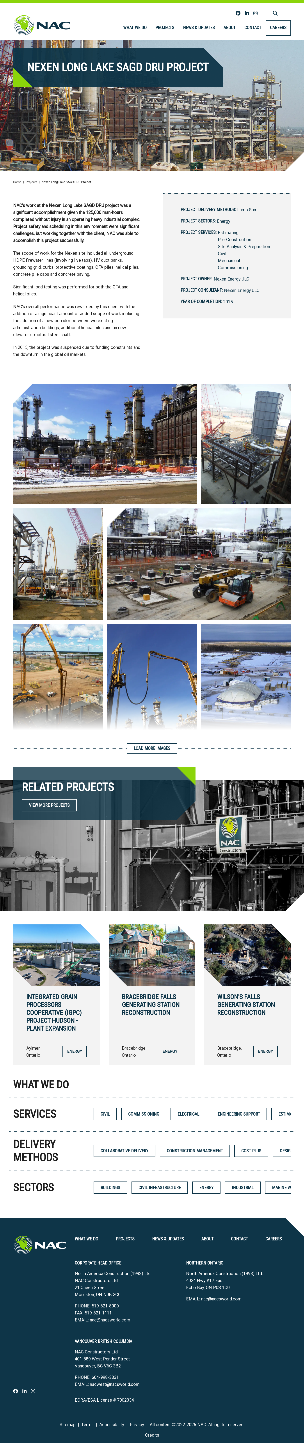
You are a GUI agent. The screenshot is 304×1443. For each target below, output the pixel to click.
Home (17, 182)
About (230, 27)
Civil (222, 253)
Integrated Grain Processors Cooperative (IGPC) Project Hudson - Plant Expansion (54, 1012)
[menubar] (205, 28)
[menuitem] (135, 28)
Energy (223, 221)
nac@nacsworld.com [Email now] (110, 1320)
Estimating (228, 232)
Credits (152, 1435)
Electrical (188, 1114)
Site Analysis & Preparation (244, 246)
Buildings (110, 1187)
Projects (164, 27)
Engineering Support (239, 1114)
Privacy (137, 1424)
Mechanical (229, 260)
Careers (278, 27)
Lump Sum (247, 209)
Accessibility (111, 1424)
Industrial (243, 1187)
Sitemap (68, 1424)
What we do (135, 27)
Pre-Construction (234, 239)
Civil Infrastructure (160, 1187)
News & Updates (199, 27)
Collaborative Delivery (124, 1150)
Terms (87, 1424)
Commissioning (233, 267)
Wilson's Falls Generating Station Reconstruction (246, 1004)
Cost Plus (251, 1150)
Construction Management (195, 1150)
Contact (252, 27)
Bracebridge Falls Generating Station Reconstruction (151, 1004)
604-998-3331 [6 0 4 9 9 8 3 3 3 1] (105, 1377)
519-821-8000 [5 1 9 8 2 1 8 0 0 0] (105, 1306)
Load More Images (152, 748)
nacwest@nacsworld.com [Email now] (115, 1384)
